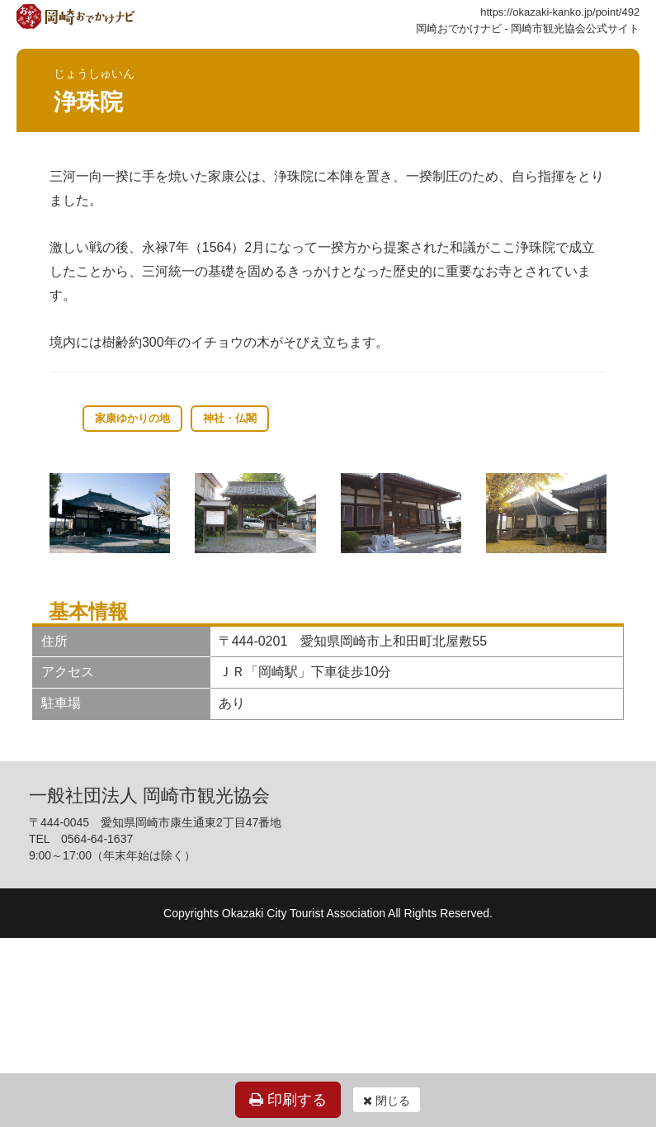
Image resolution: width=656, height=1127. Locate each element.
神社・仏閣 (230, 418)
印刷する (288, 1099)
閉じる (386, 1100)
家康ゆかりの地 (132, 418)
